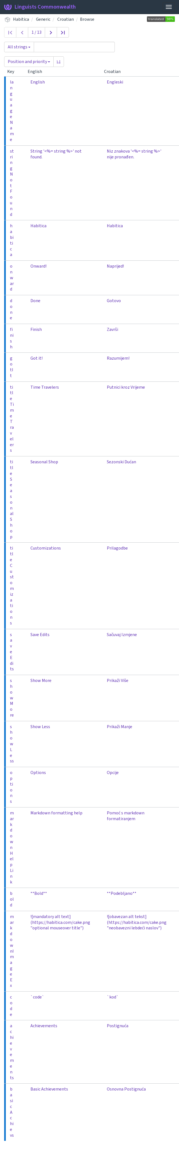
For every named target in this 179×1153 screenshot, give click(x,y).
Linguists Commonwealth (40, 7)
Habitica (21, 19)
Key (13, 72)
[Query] (74, 47)
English (37, 72)
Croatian (65, 19)
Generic (43, 19)
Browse (87, 19)
